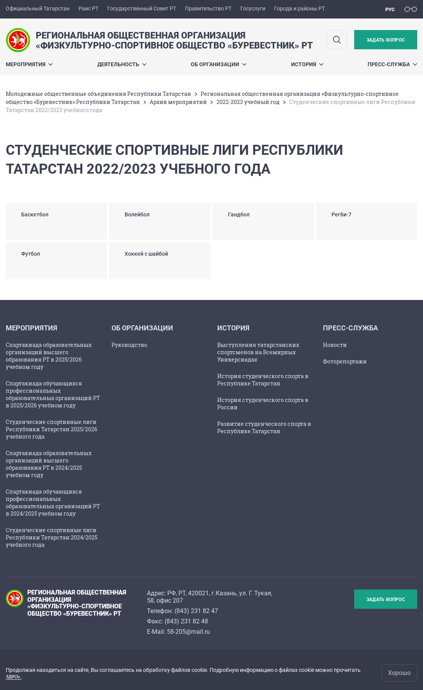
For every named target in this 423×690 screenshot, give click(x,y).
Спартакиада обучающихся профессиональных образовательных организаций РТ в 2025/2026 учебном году (53, 394)
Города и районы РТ (299, 8)
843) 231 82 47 (197, 611)
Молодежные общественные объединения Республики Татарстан (98, 93)
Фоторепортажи (345, 361)
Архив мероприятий (178, 102)
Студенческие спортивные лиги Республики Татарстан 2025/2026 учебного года (51, 429)
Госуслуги (252, 8)
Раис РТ (88, 8)
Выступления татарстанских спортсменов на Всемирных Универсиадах (258, 352)
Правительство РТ (208, 8)
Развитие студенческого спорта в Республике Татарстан (264, 427)
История (307, 64)
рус (390, 9)
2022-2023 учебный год (248, 102)
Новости (335, 344)
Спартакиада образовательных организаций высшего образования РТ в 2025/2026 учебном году (49, 355)
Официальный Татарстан (38, 8)
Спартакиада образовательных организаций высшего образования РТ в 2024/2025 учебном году (49, 464)
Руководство (129, 344)
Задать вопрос (385, 40)
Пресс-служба (392, 64)
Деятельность (122, 64)
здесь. (14, 676)
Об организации (218, 64)
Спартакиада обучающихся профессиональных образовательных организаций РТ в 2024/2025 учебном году (53, 502)
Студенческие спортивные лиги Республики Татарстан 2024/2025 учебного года (51, 537)
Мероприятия (29, 64)
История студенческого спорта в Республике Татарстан (262, 379)
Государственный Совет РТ (141, 8)
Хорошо (399, 673)
